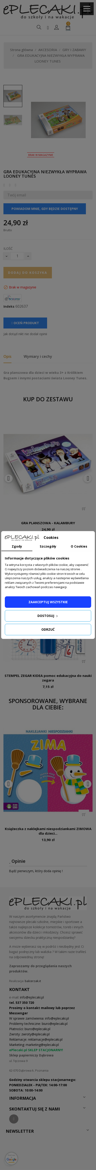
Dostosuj (48, 616)
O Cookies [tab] (79, 546)
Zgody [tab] (17, 546)
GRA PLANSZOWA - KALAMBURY (48, 523)
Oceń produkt (25, 323)
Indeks (8, 306)
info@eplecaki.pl (32, 997)
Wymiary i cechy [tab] (38, 356)
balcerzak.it (33, 981)
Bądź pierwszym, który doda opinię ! (36, 871)
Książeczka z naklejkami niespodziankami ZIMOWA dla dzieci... (48, 831)
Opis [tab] (7, 356)
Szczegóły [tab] (48, 546)
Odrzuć (48, 629)
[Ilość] (17, 256)
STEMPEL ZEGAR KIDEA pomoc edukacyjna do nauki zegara (48, 677)
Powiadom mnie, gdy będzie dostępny (44, 208)
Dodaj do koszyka (27, 272)
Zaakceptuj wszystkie (48, 602)
